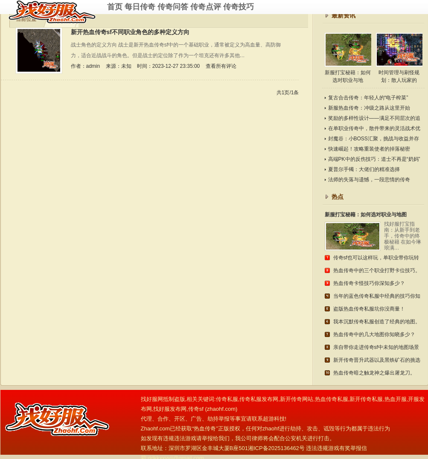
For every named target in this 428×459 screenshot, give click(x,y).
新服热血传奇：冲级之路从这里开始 (369, 108)
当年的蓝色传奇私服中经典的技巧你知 (376, 296)
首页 (114, 7)
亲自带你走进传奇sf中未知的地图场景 (376, 347)
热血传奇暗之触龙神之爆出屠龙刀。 (374, 373)
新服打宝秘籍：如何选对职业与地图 (366, 215)
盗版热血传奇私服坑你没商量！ (369, 309)
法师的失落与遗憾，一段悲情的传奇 (369, 180)
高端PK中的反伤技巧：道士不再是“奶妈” (374, 159)
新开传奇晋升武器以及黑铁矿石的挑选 (376, 360)
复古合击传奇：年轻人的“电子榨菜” (368, 98)
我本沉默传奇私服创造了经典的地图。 (376, 322)
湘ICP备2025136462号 (276, 448)
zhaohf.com (221, 409)
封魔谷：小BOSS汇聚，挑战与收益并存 (373, 139)
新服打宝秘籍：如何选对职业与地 (347, 57)
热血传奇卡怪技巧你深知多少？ (369, 283)
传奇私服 (57, 11)
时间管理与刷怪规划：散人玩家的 (399, 57)
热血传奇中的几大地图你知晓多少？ (374, 334)
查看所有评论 (221, 66)
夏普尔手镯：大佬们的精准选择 (364, 169)
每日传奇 (140, 7)
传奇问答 (172, 7)
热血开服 (395, 399)
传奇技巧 (238, 7)
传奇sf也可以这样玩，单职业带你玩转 (376, 258)
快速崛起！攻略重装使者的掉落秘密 (369, 149)
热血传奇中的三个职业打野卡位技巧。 (376, 270)
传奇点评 (205, 7)
